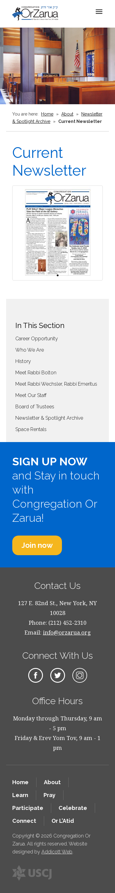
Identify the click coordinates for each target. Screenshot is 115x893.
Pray (50, 795)
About (67, 114)
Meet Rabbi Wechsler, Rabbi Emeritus (56, 384)
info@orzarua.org (67, 632)
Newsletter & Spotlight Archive (49, 418)
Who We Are (29, 350)
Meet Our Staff (31, 395)
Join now (37, 545)
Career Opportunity (36, 339)
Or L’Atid (63, 821)
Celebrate (73, 808)
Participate (27, 808)
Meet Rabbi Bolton (35, 373)
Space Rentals (31, 429)
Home (47, 114)
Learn (20, 795)
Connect (24, 821)
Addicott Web (56, 852)
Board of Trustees (34, 407)
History (23, 361)
